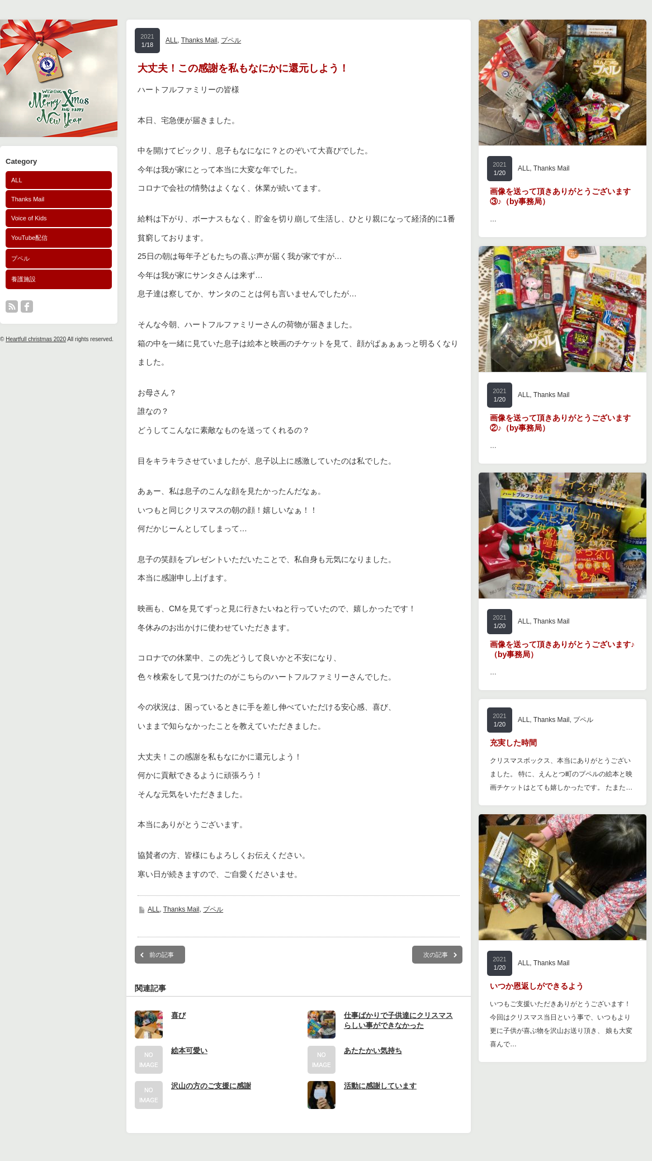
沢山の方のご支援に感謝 (211, 1086)
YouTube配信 (29, 237)
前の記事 (161, 954)
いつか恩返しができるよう (537, 985)
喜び (178, 1015)
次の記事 (435, 954)
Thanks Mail (27, 199)
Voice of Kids (29, 218)
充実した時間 (513, 742)
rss (12, 306)
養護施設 (23, 279)
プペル (20, 258)
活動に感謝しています (380, 1086)
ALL (16, 180)
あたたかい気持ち (373, 1050)
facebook (27, 306)
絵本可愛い (189, 1050)
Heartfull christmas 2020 (36, 339)
